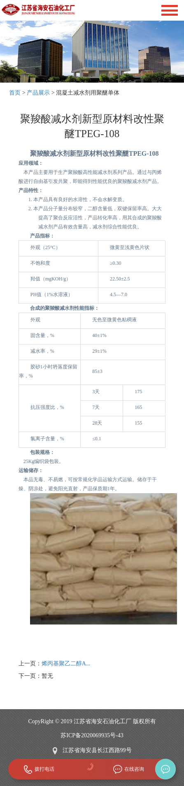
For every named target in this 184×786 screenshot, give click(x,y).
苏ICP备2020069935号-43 (92, 735)
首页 (15, 93)
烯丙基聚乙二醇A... (66, 663)
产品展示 (38, 93)
